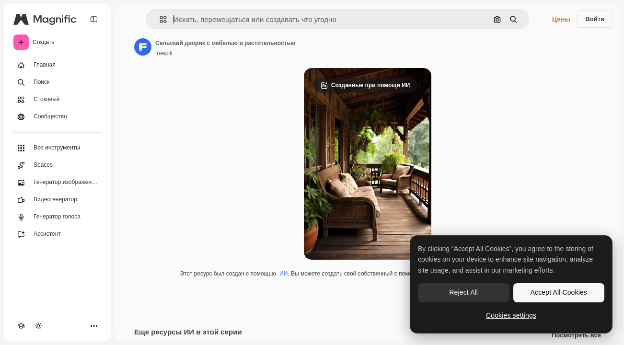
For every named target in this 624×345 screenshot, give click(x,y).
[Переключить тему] (38, 326)
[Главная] (57, 65)
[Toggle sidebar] (94, 19)
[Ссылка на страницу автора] (142, 47)
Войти (594, 19)
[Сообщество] (57, 117)
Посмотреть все (576, 335)
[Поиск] (57, 82)
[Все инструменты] (57, 148)
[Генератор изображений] (57, 182)
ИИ (283, 273)
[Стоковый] (57, 99)
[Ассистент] (57, 234)
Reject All (463, 292)
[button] (159, 19)
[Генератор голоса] (57, 217)
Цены (561, 19)
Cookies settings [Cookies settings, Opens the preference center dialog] (511, 315)
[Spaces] (57, 165)
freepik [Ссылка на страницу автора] (164, 53)
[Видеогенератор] (57, 199)
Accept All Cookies (559, 292)
